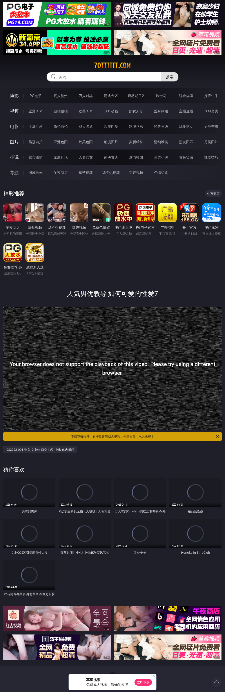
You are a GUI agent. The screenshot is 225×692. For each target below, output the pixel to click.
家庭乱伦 (61, 157)
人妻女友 (86, 157)
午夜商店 (61, 172)
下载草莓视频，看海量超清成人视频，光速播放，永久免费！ (145, 436)
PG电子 (35, 95)
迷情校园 (136, 157)
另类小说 (161, 157)
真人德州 (61, 95)
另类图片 (211, 141)
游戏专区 (111, 95)
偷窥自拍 (36, 141)
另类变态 (211, 126)
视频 (14, 111)
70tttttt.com (112, 65)
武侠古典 (111, 157)
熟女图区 (186, 141)
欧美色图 (86, 141)
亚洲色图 (61, 141)
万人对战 (86, 95)
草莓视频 (86, 172)
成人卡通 (86, 126)
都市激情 (36, 157)
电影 (14, 126)
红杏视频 (136, 172)
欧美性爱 (111, 126)
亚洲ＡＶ (36, 111)
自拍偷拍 (61, 111)
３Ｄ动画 (111, 111)
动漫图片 (111, 141)
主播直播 (186, 111)
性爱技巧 (211, 157)
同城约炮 (36, 172)
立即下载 (143, 682)
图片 (14, 142)
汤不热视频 (111, 172)
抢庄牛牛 (211, 95)
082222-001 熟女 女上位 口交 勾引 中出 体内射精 (40, 449)
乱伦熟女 (186, 126)
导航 (14, 172)
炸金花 (161, 95)
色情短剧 (161, 172)
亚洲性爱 (36, 126)
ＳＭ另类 (211, 111)
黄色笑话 (186, 157)
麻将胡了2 (136, 95)
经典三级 (161, 126)
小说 (14, 157)
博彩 (14, 96)
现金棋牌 (186, 95)
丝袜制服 (161, 111)
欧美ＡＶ (86, 111)
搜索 (169, 76)
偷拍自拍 (61, 126)
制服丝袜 (136, 126)
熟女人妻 (136, 111)
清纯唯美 (161, 141)
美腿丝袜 (136, 141)
